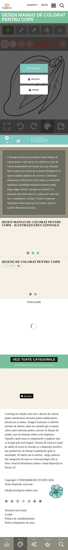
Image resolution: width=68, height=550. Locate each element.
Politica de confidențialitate (20, 526)
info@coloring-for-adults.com (21, 496)
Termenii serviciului (16, 518)
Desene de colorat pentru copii (31, 264)
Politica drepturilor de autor (20, 530)
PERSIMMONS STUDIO (33, 486)
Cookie (9, 522)
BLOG (45, 5)
